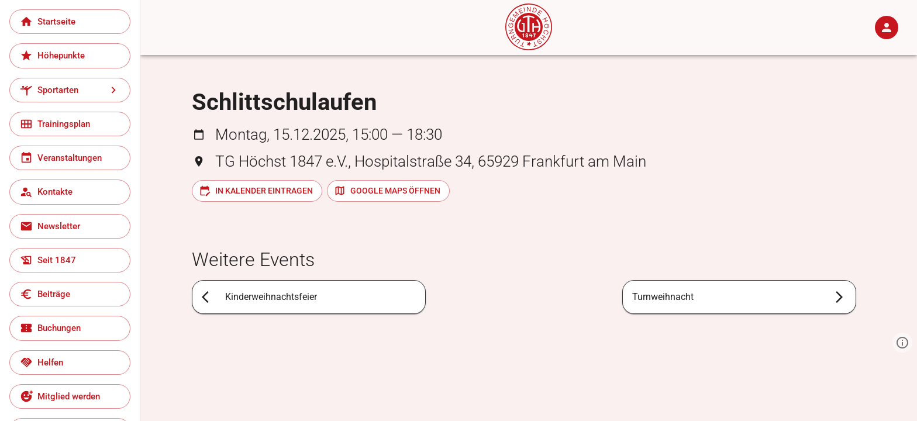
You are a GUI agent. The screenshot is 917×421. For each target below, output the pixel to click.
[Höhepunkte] (69, 55)
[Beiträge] (69, 294)
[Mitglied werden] (69, 396)
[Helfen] (69, 362)
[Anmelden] (886, 27)
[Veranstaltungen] (69, 158)
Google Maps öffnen (387, 190)
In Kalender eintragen (256, 190)
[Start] (528, 47)
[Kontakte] (69, 192)
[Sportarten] (69, 90)
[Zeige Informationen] (902, 343)
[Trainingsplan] (69, 124)
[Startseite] (69, 21)
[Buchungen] (69, 328)
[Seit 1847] (69, 260)
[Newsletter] (69, 226)
